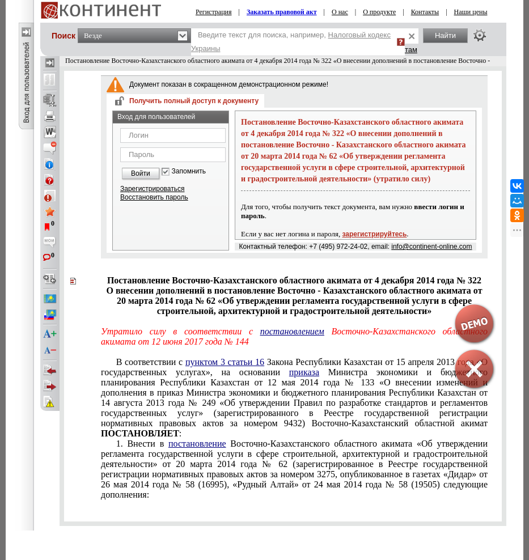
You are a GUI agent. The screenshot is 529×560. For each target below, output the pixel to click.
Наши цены (471, 12)
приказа (304, 372)
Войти (140, 173)
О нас (340, 12)
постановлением (292, 331)
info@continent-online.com (431, 247)
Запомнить (189, 171)
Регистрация (214, 12)
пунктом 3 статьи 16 (224, 362)
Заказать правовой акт (282, 12)
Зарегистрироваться (152, 189)
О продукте (379, 12)
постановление (197, 443)
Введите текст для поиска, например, (291, 42)
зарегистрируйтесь (374, 234)
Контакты (425, 12)
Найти (445, 35)
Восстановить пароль (154, 197)
